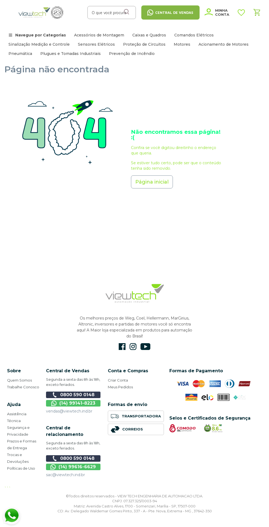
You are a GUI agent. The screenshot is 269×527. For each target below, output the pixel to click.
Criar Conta (118, 380)
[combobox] (109, 12)
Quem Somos (19, 380)
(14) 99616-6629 (73, 467)
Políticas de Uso (21, 468)
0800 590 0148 (73, 395)
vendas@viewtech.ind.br (69, 411)
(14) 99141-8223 (73, 403)
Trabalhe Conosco (23, 387)
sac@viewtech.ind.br (65, 474)
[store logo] (41, 12)
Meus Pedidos (120, 387)
